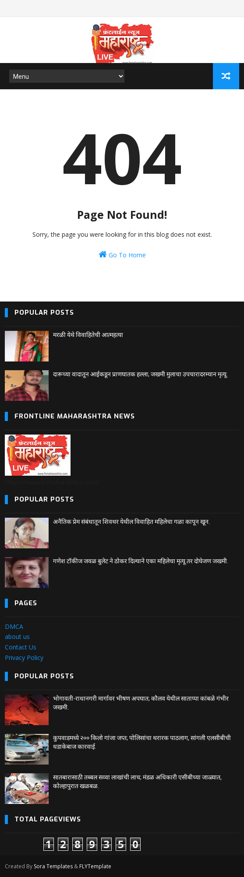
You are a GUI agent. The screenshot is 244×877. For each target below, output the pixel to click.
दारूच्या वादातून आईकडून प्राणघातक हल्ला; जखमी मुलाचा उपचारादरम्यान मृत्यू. (140, 374)
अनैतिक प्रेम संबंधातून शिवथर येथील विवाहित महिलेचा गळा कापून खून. (131, 521)
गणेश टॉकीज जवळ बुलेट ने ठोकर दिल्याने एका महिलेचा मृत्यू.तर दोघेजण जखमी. (140, 561)
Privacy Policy (24, 657)
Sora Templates (53, 866)
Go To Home (122, 254)
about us (17, 636)
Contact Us (20, 647)
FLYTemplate (95, 866)
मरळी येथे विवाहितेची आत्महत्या (88, 334)
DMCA (14, 626)
